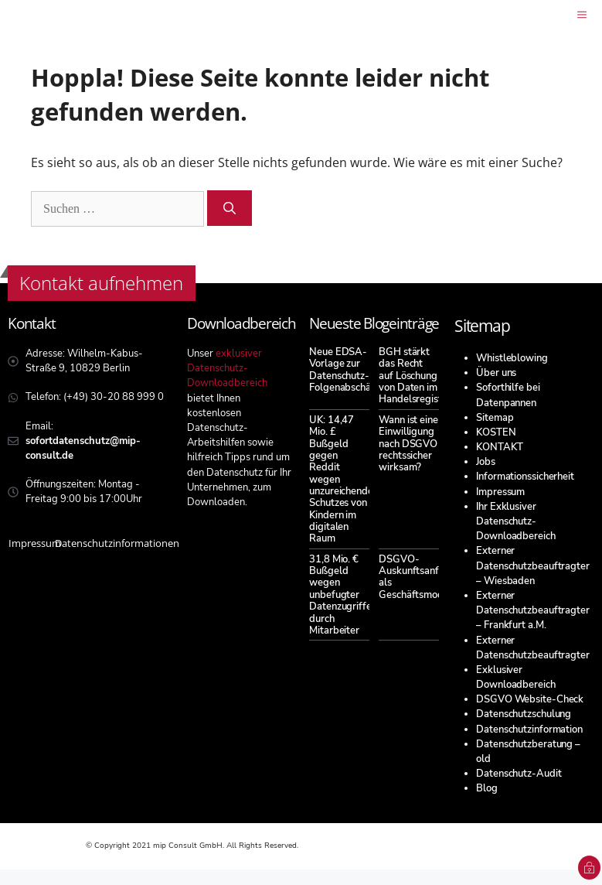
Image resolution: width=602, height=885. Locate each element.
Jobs (485, 462)
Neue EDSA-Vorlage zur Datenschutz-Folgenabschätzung (352, 370)
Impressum (500, 492)
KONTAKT (499, 447)
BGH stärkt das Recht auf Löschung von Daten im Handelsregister (415, 375)
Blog (487, 788)
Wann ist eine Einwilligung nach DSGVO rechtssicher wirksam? (408, 443)
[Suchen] (229, 208)
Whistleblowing (512, 358)
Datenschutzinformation (529, 729)
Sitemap (494, 418)
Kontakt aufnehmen (101, 283)
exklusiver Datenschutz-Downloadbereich (227, 368)
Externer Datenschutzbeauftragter (533, 648)
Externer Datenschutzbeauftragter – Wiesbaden (533, 565)
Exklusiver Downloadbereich (516, 677)
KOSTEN (495, 432)
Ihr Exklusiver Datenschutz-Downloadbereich (516, 521)
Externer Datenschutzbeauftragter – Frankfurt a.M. (533, 610)
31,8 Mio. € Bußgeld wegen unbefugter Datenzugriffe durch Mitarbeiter (340, 594)
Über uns (496, 373)
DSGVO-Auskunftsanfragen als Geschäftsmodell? (421, 577)
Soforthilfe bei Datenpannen (508, 395)
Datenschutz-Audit (518, 774)
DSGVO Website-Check (529, 699)
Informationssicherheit (525, 477)
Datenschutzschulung (523, 714)
